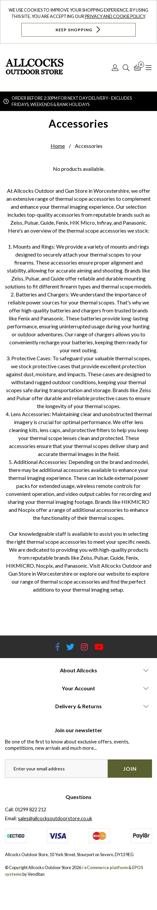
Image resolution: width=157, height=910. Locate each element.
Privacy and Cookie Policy (115, 16)
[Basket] (137, 67)
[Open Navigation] (149, 67)
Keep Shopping (79, 29)
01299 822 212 (30, 809)
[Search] (126, 67)
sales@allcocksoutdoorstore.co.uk (55, 818)
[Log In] (115, 67)
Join (130, 768)
